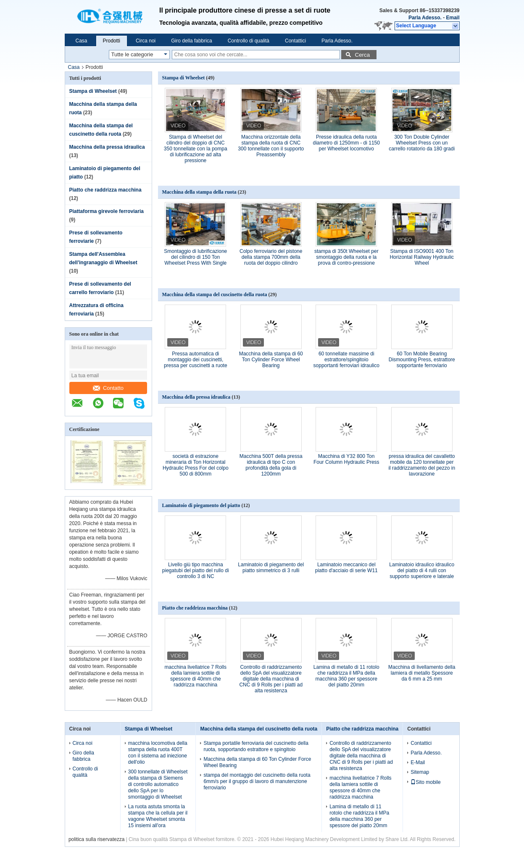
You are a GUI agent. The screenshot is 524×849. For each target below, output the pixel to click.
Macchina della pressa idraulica (107, 147)
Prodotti (111, 41)
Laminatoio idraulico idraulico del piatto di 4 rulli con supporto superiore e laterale (421, 570)
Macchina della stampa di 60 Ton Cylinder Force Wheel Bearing (271, 359)
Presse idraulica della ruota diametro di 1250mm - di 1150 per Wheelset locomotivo (346, 143)
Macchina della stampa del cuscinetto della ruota (214, 294)
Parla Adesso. (425, 18)
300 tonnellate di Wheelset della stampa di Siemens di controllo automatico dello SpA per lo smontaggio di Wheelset (157, 784)
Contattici (295, 41)
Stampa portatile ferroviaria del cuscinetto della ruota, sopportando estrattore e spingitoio (255, 746)
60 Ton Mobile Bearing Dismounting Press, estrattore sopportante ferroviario (422, 359)
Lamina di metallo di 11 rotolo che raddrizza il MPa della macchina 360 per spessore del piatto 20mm (346, 676)
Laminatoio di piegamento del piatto (201, 505)
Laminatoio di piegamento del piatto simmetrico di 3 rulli (271, 567)
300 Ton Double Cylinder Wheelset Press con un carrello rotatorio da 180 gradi (422, 143)
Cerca (362, 55)
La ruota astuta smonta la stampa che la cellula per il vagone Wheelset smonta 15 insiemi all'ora (157, 816)
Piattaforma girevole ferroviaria (106, 211)
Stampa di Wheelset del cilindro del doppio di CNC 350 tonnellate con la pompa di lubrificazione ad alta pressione (195, 148)
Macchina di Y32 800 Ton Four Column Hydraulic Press (346, 459)
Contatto (108, 388)
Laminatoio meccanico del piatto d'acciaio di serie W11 (346, 567)
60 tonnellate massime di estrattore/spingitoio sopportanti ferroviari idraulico (346, 359)
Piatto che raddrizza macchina (105, 190)
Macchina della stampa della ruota (199, 192)
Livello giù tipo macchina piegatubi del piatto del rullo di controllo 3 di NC (195, 570)
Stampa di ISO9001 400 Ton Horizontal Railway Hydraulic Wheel (422, 257)
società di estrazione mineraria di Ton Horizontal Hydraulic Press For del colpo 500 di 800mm (196, 465)
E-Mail (418, 762)
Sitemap (420, 772)
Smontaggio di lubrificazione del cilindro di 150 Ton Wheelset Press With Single (195, 257)
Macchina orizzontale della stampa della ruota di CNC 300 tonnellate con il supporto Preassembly (271, 146)
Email (452, 18)
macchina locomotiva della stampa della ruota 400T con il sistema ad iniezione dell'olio (157, 752)
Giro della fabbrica (191, 41)
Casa (81, 41)
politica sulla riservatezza (96, 839)
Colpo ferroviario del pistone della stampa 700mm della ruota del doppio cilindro (271, 257)
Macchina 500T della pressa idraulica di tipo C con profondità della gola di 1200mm (271, 465)
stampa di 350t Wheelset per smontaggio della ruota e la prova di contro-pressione (346, 257)
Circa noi (145, 41)
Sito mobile (425, 782)
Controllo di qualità (248, 41)
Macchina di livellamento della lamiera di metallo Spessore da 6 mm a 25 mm (421, 673)
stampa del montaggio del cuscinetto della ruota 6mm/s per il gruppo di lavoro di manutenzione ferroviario (256, 781)
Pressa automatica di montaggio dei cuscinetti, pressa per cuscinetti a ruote (195, 359)
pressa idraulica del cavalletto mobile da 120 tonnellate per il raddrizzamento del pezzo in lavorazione (421, 465)
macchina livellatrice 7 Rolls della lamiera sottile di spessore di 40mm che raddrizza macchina (195, 676)
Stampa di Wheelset (93, 91)
